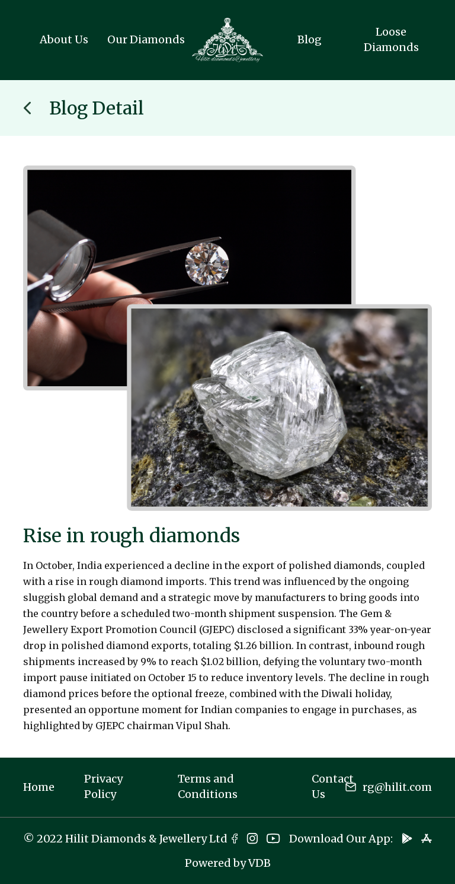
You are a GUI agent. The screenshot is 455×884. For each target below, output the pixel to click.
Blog (309, 39)
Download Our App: (341, 838)
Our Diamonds (146, 39)
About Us (64, 39)
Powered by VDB (228, 863)
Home (39, 787)
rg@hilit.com (397, 787)
